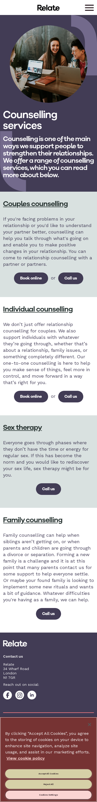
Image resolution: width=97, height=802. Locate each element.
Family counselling (32, 520)
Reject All (48, 784)
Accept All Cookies (48, 773)
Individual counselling (38, 309)
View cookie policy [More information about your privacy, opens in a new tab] (25, 758)
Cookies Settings (48, 794)
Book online (31, 278)
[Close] (89, 724)
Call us (70, 278)
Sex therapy (22, 427)
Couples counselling (35, 203)
